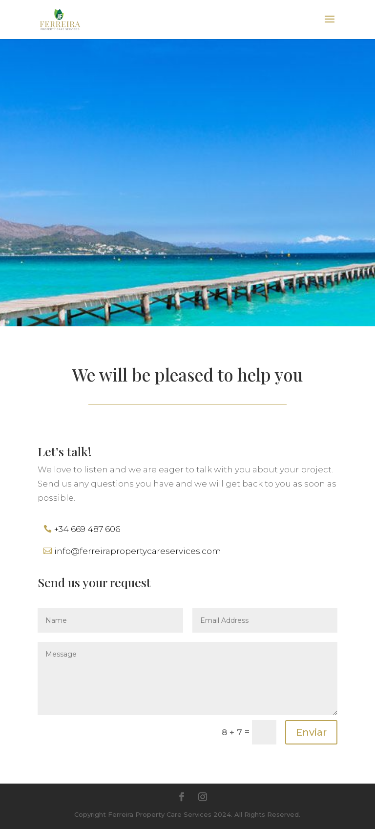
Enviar (311, 732)
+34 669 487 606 (87, 529)
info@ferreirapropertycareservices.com (137, 551)
